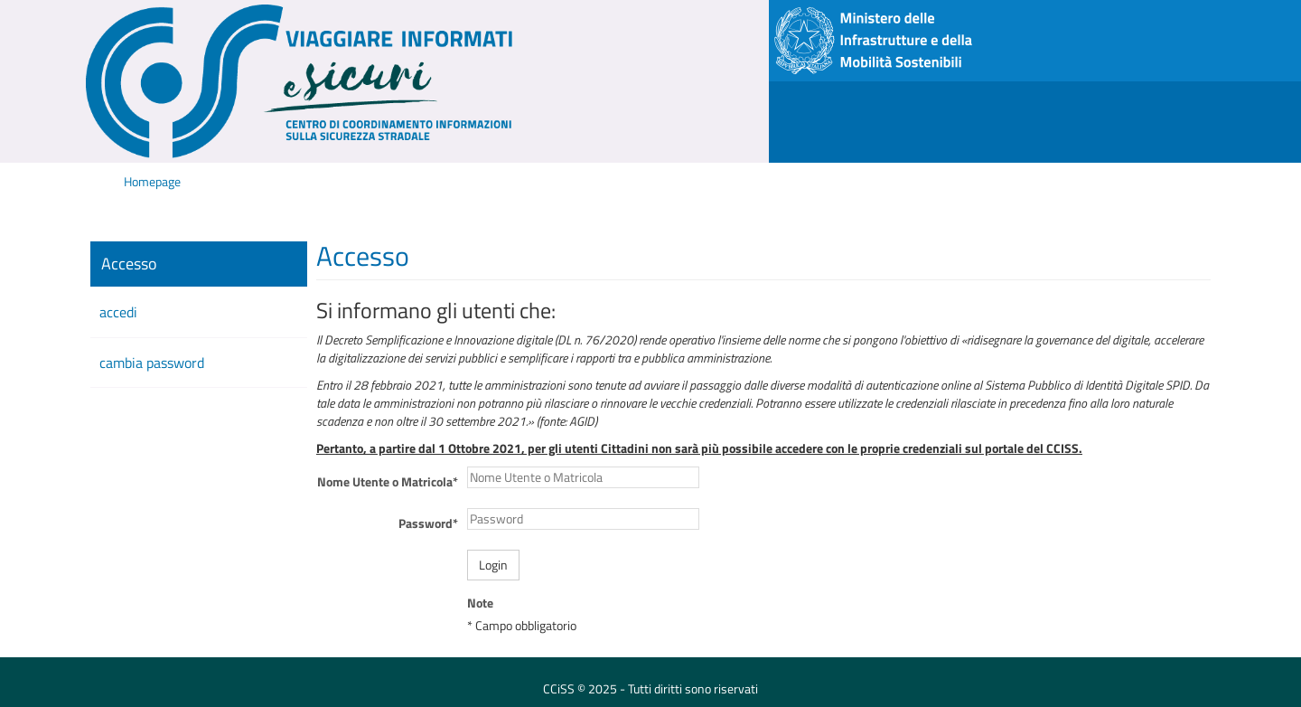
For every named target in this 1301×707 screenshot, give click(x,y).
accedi (118, 312)
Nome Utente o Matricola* (387, 481)
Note (480, 603)
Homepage (152, 181)
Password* (428, 523)
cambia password (151, 362)
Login (493, 564)
